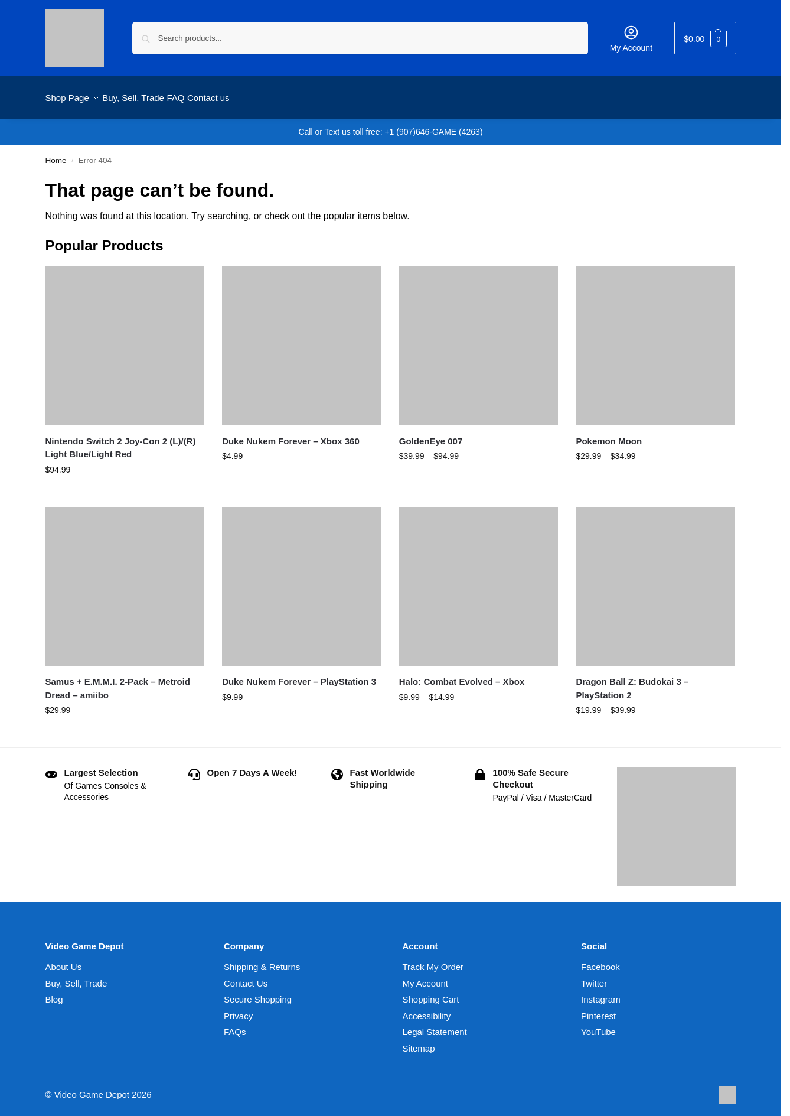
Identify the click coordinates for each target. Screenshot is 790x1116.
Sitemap (419, 1042)
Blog (54, 993)
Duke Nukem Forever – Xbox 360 (291, 434)
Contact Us (245, 977)
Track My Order (433, 960)
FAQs (235, 1025)
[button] (705, 38)
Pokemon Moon (609, 434)
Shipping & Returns (262, 960)
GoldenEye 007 (431, 434)
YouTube (598, 1025)
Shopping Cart (431, 993)
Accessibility (427, 1009)
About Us (63, 960)
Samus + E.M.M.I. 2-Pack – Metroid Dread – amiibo (118, 682)
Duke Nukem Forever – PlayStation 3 (299, 675)
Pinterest (598, 1009)
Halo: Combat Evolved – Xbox (462, 675)
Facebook (600, 960)
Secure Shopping (258, 993)
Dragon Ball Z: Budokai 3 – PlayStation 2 (632, 682)
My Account (631, 38)
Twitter (594, 977)
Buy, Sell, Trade (76, 977)
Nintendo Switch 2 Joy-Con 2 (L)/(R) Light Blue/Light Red (120, 441)
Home (56, 153)
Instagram (601, 993)
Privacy (238, 1009)
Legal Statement (435, 1025)
